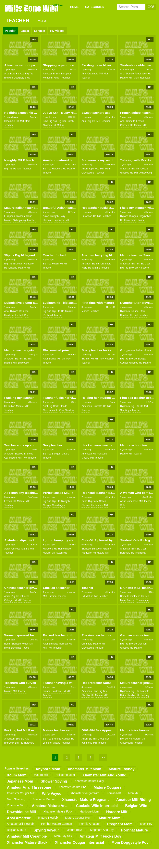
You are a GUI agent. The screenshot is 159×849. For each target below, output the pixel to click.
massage (102, 453)
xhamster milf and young (104, 775)
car (6, 457)
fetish (56, 77)
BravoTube (70, 164)
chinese (15, 548)
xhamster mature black (27, 842)
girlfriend (135, 596)
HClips (111, 354)
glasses (47, 125)
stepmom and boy (101, 829)
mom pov (146, 823)
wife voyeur (52, 794)
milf (101, 73)
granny (107, 548)
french (140, 121)
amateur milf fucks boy (100, 836)
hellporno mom (65, 774)
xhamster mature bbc (72, 787)
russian (109, 358)
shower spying (54, 781)
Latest (25, 30)
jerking (145, 695)
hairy (62, 216)
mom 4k (133, 793)
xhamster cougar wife (84, 793)
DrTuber (72, 212)
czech (102, 501)
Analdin (111, 69)
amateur (47, 73)
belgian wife (136, 806)
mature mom (109, 818)
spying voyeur (46, 830)
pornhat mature (134, 830)
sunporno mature (44, 799)
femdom (47, 77)
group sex (103, 738)
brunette (130, 121)
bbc (134, 548)
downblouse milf (21, 812)
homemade (130, 220)
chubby (86, 695)
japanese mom (20, 781)
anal (6, 73)
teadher (57, 647)
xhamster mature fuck (58, 811)
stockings (125, 410)
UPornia (72, 354)
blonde (134, 311)
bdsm (7, 643)
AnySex (34, 117)
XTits (151, 592)
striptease (23, 362)
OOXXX (72, 117)
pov (26, 315)
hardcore (57, 168)
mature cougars (108, 787)
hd (28, 77)
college (8, 600)
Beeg (112, 402)
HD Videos (57, 30)
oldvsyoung (88, 172)
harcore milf (116, 812)
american (125, 263)
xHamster (33, 69)
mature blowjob (48, 817)
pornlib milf (114, 793)
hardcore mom (89, 811)
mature (124, 77)
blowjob (8, 77)
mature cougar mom (78, 817)
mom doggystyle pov (129, 842)
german (63, 643)
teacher (65, 77)
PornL (73, 69)
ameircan (125, 168)
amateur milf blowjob (20, 823)
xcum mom (16, 775)
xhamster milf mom (84, 769)
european (66, 73)
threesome (142, 600)
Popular (10, 30)
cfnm (142, 311)
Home (74, 7)
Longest (39, 30)
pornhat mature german (56, 823)
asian (85, 168)
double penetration (136, 73)
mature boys (74, 829)
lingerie (12, 267)
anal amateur (18, 818)
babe (84, 501)
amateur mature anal (50, 806)
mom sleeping (16, 799)
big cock (145, 263)
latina (141, 220)
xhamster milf (15, 805)
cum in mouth (50, 410)
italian (29, 216)
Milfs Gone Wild (32, 8)
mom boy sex (63, 836)
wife (122, 505)
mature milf (41, 774)
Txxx (74, 259)
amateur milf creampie (27, 836)
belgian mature (16, 829)
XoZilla (150, 69)
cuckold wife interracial (97, 806)
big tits (29, 73)
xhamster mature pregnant (85, 800)
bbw (12, 73)
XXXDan (110, 734)
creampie (92, 73)
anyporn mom (48, 769)
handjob (124, 315)
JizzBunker (109, 164)
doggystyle (20, 77)
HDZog (150, 402)
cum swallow (66, 410)
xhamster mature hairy (89, 781)
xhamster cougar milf (20, 793)
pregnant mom (120, 824)
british (56, 73)
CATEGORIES (94, 7)
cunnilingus (58, 505)
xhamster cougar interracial (79, 842)
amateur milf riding (133, 800)
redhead (145, 77)
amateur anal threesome (29, 787)
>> (103, 757)
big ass (20, 73)
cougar (144, 168)
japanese (94, 168)
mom (106, 73)
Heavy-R (110, 307)
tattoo (25, 647)
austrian (86, 263)
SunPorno (33, 497)
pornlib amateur (89, 823)
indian (11, 406)
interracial (140, 552)
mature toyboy (122, 769)
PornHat (72, 307)
